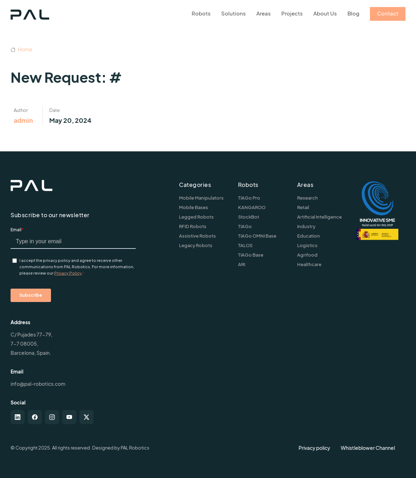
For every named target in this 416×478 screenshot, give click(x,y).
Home (21, 49)
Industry (306, 226)
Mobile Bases (193, 207)
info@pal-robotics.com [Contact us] (38, 383)
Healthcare (309, 264)
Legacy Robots (195, 245)
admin (23, 120)
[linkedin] (18, 417)
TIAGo (245, 226)
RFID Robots (192, 226)
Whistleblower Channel (368, 448)
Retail (303, 207)
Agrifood (307, 255)
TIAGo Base (250, 255)
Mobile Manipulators (201, 198)
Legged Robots (196, 217)
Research (307, 198)
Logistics (307, 245)
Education (308, 236)
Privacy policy (314, 448)
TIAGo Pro (249, 198)
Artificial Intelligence (319, 217)
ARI (241, 264)
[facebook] (35, 417)
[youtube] (69, 417)
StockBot (248, 217)
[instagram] (52, 417)
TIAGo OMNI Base (257, 236)
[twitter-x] (86, 417)
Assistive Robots (197, 236)
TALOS (245, 245)
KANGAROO (251, 207)
